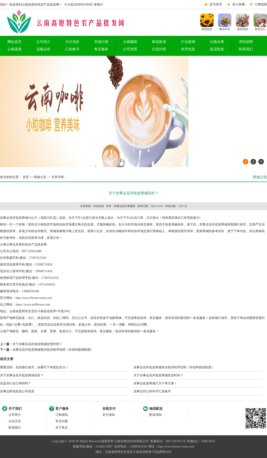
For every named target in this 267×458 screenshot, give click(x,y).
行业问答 (159, 49)
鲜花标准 (159, 42)
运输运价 (43, 49)
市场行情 (101, 42)
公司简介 (43, 42)
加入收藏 (238, 4)
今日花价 (72, 42)
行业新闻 (188, 42)
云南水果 (217, 42)
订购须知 (61, 414)
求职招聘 (246, 42)
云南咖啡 (130, 42)
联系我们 (246, 49)
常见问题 (61, 421)
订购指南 (261, 4)
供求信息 (188, 49)
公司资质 (130, 49)
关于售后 (61, 427)
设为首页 (216, 4)
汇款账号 (72, 49)
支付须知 (108, 414)
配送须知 (155, 414)
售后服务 (101, 49)
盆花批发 (217, 49)
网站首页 (14, 42)
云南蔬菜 (14, 49)
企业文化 (14, 421)
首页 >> (27, 177)
